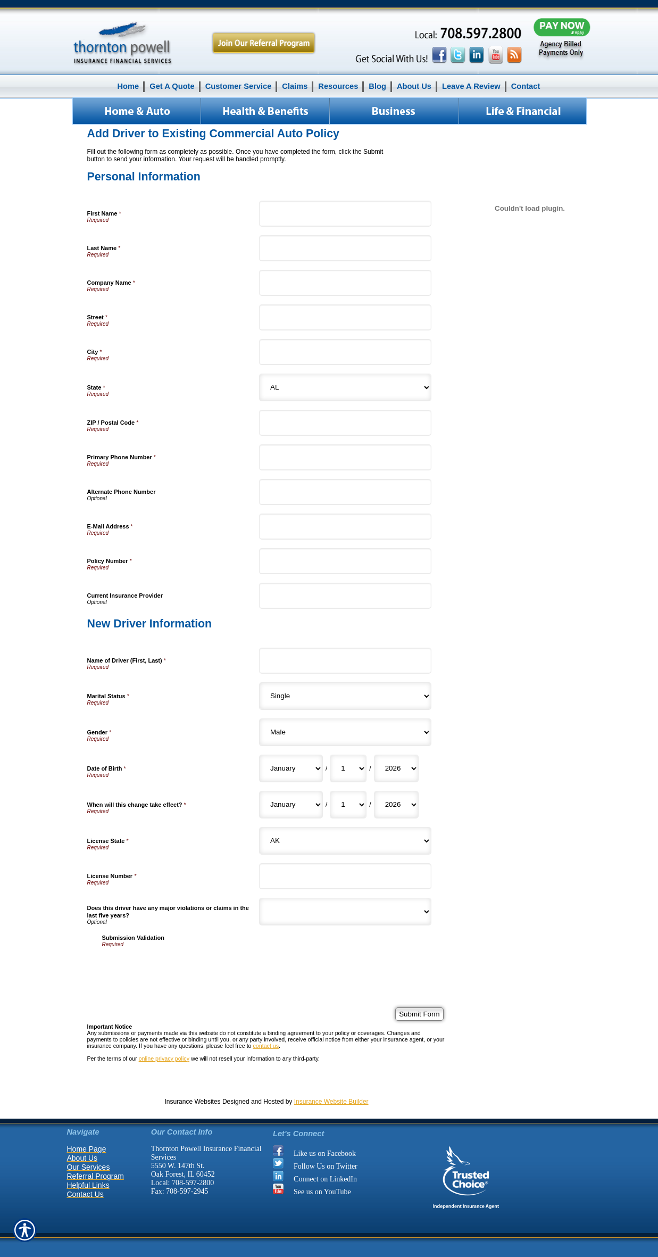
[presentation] (183, 968)
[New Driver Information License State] (345, 841)
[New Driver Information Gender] (345, 732)
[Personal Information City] (345, 352)
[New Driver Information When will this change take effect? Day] (348, 804)
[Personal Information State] (345, 387)
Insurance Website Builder (331, 1101)
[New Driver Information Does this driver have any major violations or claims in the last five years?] (345, 911)
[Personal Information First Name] (345, 214)
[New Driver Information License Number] (345, 876)
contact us (266, 1046)
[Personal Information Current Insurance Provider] (345, 596)
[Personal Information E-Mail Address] (345, 527)
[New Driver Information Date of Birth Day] (348, 768)
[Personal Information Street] (345, 317)
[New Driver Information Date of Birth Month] (291, 768)
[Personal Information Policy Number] (345, 561)
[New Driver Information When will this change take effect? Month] (291, 804)
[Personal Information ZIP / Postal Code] (345, 423)
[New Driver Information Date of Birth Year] (396, 768)
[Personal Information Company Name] (345, 283)
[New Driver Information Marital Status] (345, 696)
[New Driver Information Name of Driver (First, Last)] (345, 661)
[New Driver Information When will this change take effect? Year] (396, 804)
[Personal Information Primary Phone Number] (345, 457)
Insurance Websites (192, 1101)
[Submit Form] (419, 1014)
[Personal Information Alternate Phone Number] (345, 492)
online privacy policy (164, 1058)
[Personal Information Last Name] (345, 248)
